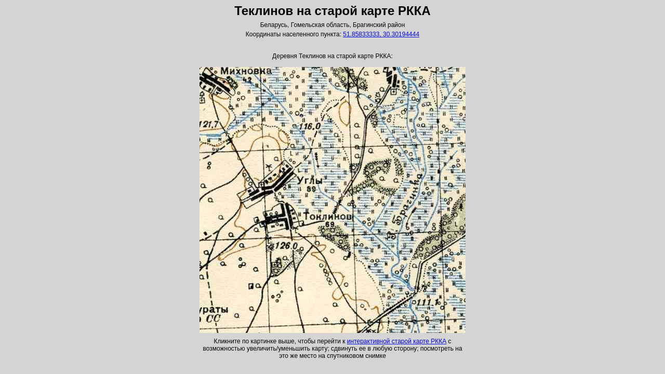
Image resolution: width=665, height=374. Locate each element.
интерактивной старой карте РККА (396, 341)
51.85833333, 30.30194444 (381, 34)
